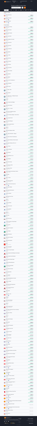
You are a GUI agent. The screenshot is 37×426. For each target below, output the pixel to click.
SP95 (16, 10)
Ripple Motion (31, 423)
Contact (19, 421)
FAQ (19, 420)
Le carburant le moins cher (23, 2)
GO (6, 10)
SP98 (21, 10)
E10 (11, 10)
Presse (19, 422)
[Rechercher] (25, 7)
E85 (25, 10)
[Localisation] (22, 7)
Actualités (19, 419)
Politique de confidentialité (30, 420)
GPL (30, 10)
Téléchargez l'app (14, 2)
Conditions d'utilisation (30, 419)
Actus (31, 1)
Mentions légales (31, 421)
